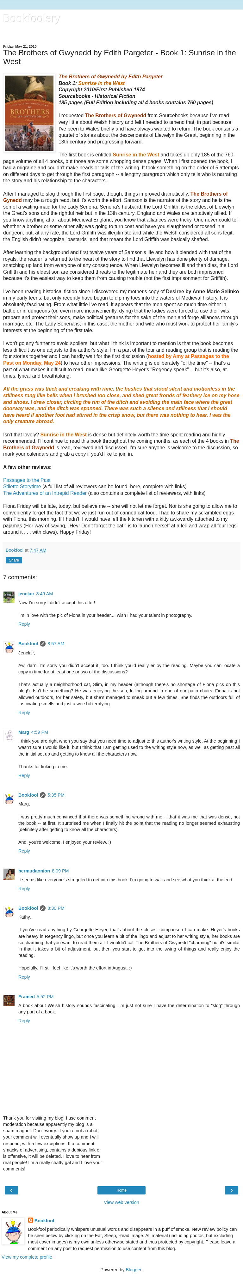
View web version (121, 1202)
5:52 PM (45, 996)
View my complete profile (27, 1257)
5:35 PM (56, 795)
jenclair (26, 593)
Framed (26, 996)
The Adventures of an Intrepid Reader (45, 493)
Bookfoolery (32, 19)
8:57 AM (55, 643)
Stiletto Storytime (22, 486)
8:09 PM (60, 870)
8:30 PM (56, 908)
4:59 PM (39, 732)
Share (14, 560)
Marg (23, 732)
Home (121, 1190)
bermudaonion (34, 870)
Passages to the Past (27, 480)
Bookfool (28, 643)
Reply (24, 624)
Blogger (133, 1269)
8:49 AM (44, 593)
